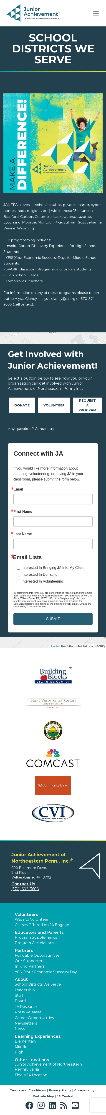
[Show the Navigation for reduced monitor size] (96, 13)
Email (18, 489)
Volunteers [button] (26, 914)
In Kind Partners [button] (29, 966)
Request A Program (87, 405)
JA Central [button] (65, 1096)
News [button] (20, 1029)
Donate (22, 405)
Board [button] (20, 1001)
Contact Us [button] (23, 884)
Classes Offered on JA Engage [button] (42, 925)
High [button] (19, 1052)
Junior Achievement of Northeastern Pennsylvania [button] (48, 1066)
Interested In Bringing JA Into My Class (53, 568)
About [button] (21, 979)
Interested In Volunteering (42, 581)
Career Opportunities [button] (34, 1018)
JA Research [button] (26, 1007)
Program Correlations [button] (34, 943)
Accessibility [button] (84, 1090)
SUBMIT (53, 619)
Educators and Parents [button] (39, 932)
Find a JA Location (31, 1075)
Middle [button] (21, 1047)
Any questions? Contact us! (31, 428)
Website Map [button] (43, 1096)
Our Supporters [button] (29, 961)
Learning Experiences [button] (38, 1036)
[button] (30, 1105)
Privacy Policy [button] (60, 1090)
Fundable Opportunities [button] (37, 955)
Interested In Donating (39, 574)
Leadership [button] (25, 990)
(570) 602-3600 (25, 889)
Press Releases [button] (28, 1012)
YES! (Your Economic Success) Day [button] (46, 972)
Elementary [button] (25, 1041)
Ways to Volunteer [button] (32, 919)
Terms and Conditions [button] (28, 1090)
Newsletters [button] (26, 1023)
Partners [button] (24, 950)
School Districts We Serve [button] (38, 984)
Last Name (22, 534)
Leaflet (55, 646)
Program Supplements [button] (36, 937)
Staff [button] (19, 995)
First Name (22, 512)
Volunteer (54, 405)
